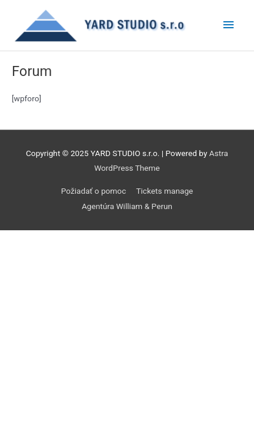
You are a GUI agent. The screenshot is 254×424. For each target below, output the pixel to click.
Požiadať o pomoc (93, 191)
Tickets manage (164, 191)
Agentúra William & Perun (127, 206)
